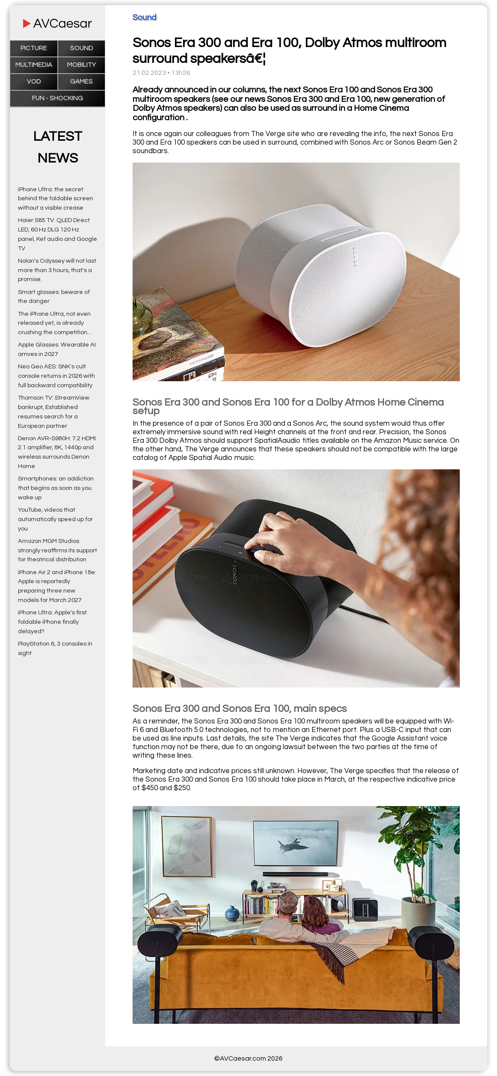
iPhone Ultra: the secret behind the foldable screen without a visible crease (55, 198)
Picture (34, 48)
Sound (81, 48)
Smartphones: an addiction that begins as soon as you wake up (56, 488)
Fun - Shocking (57, 98)
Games (81, 81)
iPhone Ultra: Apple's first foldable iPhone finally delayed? (52, 621)
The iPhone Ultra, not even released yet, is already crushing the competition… (55, 323)
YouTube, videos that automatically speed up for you (55, 519)
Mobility (81, 65)
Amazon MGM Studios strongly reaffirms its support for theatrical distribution (57, 550)
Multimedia (33, 65)
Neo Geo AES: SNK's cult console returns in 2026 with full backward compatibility (56, 375)
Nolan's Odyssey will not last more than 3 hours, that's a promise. (57, 270)
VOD (34, 81)
